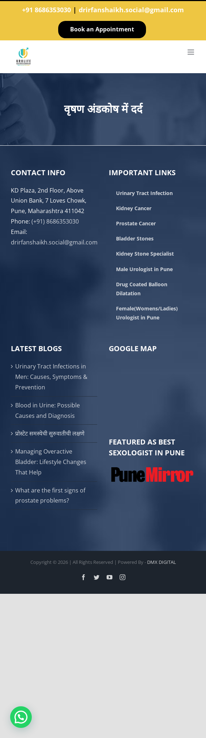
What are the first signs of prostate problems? (50, 495)
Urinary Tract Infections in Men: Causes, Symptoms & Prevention (51, 376)
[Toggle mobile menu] (191, 52)
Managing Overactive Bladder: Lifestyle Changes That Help (50, 461)
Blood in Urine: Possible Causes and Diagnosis (47, 410)
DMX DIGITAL (161, 562)
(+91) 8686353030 (55, 221)
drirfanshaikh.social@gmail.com (131, 9)
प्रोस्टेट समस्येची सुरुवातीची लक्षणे (50, 433)
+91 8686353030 (46, 9)
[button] (21, 717)
